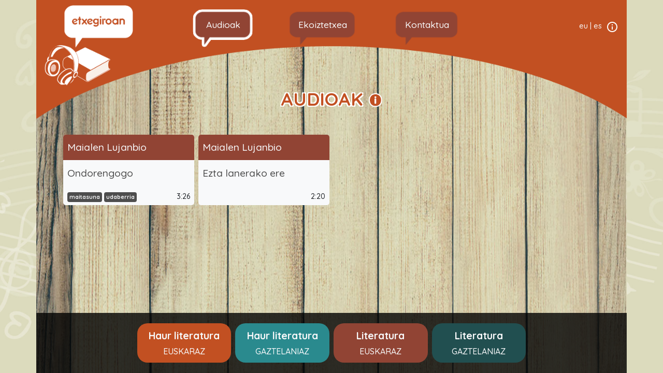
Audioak (223, 24)
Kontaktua (427, 24)
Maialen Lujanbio (107, 147)
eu (583, 26)
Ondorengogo (100, 173)
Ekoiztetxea (322, 24)
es (598, 26)
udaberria (120, 196)
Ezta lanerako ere (244, 173)
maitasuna (84, 196)
